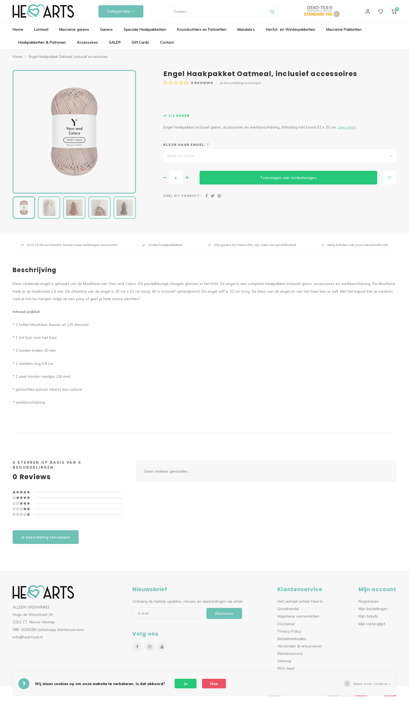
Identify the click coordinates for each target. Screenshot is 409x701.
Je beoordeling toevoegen (240, 85)
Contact (167, 44)
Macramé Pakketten (344, 31)
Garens (106, 31)
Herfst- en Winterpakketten (290, 31)
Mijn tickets (368, 618)
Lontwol (41, 31)
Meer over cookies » (372, 683)
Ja (186, 683)
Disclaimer (286, 625)
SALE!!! (115, 44)
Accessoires (87, 44)
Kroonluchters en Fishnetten (201, 31)
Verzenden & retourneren (299, 648)
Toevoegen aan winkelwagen (288, 179)
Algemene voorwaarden (298, 618)
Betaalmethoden (291, 640)
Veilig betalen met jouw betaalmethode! (354, 247)
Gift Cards (140, 44)
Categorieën (121, 12)
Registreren (369, 603)
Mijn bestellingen (373, 610)
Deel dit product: (182, 198)
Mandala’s (246, 31)
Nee (214, 683)
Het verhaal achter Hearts (300, 603)
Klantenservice (290, 655)
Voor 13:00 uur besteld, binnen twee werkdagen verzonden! (69, 247)
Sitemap (284, 663)
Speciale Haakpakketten (145, 31)
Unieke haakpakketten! (162, 247)
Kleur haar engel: (186, 147)
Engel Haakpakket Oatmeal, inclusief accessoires (68, 58)
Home (18, 31)
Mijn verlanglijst (372, 625)
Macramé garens (74, 31)
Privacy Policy (289, 633)
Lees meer (347, 129)
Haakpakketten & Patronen (42, 44)
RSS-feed (285, 670)
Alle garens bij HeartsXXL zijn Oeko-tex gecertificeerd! (252, 247)
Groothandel (288, 610)
